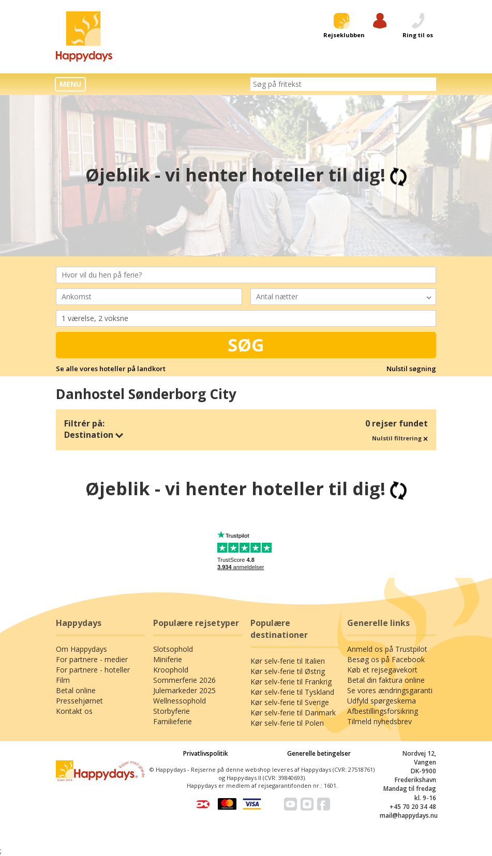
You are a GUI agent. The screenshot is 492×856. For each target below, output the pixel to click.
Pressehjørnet (79, 701)
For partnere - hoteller (93, 670)
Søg (246, 345)
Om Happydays (81, 649)
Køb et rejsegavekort (382, 670)
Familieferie (172, 721)
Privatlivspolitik (205, 753)
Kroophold (170, 670)
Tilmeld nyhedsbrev (379, 721)
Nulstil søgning (411, 368)
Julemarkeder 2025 (184, 690)
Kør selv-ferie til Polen (287, 723)
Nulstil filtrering (400, 438)
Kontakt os (74, 711)
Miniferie (167, 659)
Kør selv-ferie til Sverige (289, 702)
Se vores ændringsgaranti (390, 690)
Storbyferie (171, 711)
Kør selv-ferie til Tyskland (292, 692)
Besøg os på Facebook (386, 659)
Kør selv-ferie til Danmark (293, 712)
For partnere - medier (92, 659)
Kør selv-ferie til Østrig (287, 671)
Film (63, 680)
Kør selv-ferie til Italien (287, 661)
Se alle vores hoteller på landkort (111, 368)
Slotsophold (173, 649)
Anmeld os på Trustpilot (387, 649)
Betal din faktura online (386, 680)
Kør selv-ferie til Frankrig (291, 681)
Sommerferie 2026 (184, 680)
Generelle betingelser (319, 753)
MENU (70, 84)
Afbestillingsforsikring (382, 711)
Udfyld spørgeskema (381, 701)
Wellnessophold (179, 701)
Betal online (76, 690)
